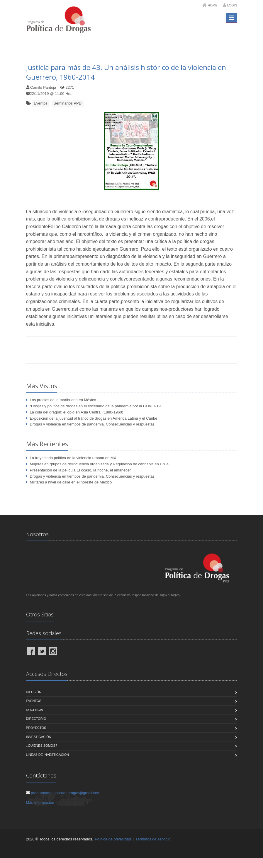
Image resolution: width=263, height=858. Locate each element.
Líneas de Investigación (47, 754)
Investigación (38, 737)
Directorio (36, 718)
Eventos (40, 103)
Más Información (40, 802)
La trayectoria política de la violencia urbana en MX (73, 458)
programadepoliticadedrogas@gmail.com (65, 793)
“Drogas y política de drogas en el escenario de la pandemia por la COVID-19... (97, 406)
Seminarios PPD (68, 103)
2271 (70, 87)
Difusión (34, 692)
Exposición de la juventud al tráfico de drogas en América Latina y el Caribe (93, 418)
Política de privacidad (113, 839)
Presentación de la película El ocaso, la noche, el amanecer (80, 470)
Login (232, 5)
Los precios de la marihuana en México (63, 400)
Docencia (34, 710)
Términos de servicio (152, 839)
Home (213, 5)
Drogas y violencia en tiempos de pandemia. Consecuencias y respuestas (92, 424)
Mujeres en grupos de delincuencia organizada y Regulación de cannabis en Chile (99, 464)
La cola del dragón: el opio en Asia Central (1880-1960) (76, 412)
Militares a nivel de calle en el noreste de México (71, 482)
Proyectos (36, 727)
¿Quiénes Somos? (41, 745)
